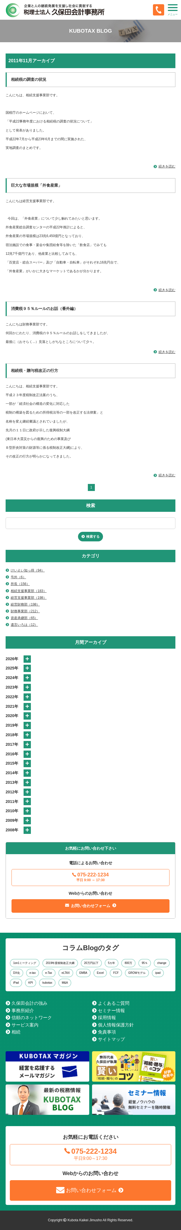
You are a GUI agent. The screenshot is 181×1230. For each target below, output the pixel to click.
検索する (93, 537)
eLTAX (66, 972)
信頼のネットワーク (32, 1017)
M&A (65, 982)
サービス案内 (25, 1025)
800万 (128, 963)
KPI (30, 982)
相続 (16, 1032)
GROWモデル (137, 972)
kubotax (47, 982)
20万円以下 (91, 963)
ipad (158, 972)
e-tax (32, 972)
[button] (172, 10)
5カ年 (111, 963)
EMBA (83, 972)
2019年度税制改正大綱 (60, 963)
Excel (100, 972)
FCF (115, 972)
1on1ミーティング (24, 963)
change (161, 963)
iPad (16, 982)
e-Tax (48, 972)
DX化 (16, 972)
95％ (145, 963)
